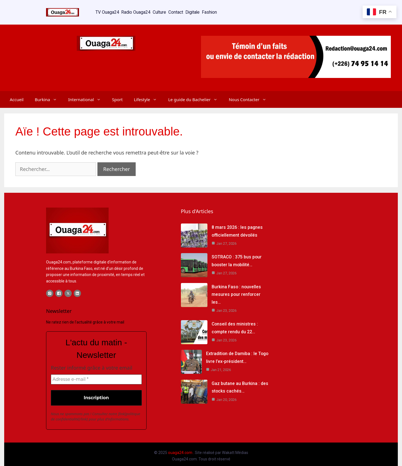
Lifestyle (148, 94)
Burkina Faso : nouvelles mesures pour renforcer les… (237, 291)
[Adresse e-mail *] (96, 376)
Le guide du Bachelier (195, 94)
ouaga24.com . (181, 449)
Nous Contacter (250, 94)
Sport (117, 94)
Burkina (49, 94)
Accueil (16, 94)
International (87, 94)
